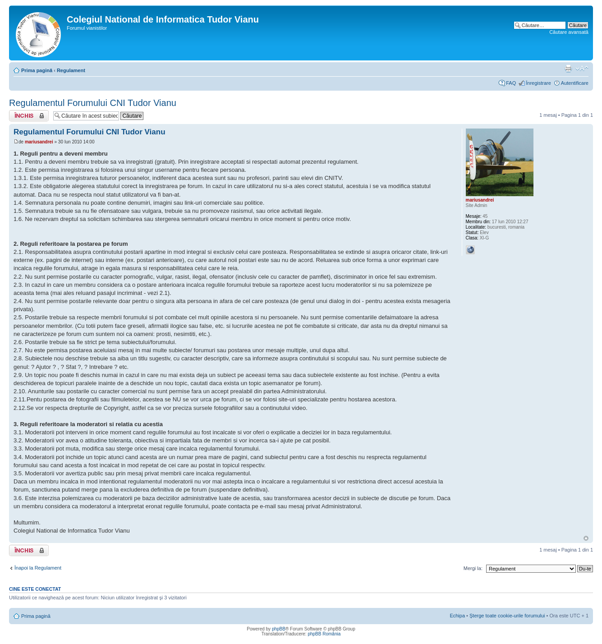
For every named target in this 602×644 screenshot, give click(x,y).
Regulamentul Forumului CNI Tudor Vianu (92, 103)
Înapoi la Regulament (37, 567)
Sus (586, 538)
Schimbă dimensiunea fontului (581, 68)
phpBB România (324, 633)
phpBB (278, 628)
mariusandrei (39, 141)
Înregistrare (538, 83)
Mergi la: (473, 568)
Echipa (457, 615)
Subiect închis (29, 115)
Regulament (71, 70)
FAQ (511, 83)
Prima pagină (36, 70)
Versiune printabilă (568, 68)
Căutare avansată (568, 32)
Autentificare (574, 83)
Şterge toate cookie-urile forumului (507, 615)
